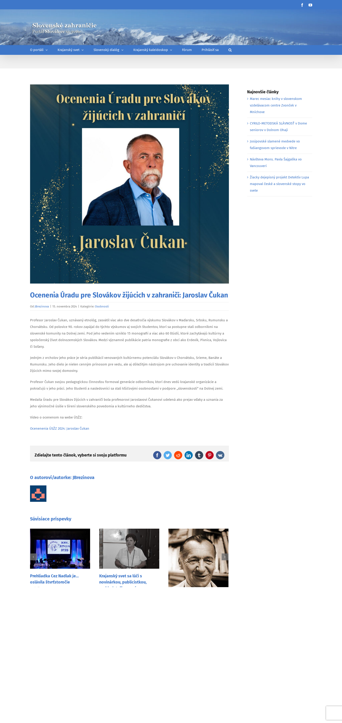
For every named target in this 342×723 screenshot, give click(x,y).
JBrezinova (42, 306)
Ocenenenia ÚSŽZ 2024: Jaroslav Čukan (59, 428)
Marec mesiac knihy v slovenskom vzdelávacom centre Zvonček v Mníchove (276, 105)
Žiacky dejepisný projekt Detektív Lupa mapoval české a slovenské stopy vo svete (279, 184)
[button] (230, 50)
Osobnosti (102, 306)
